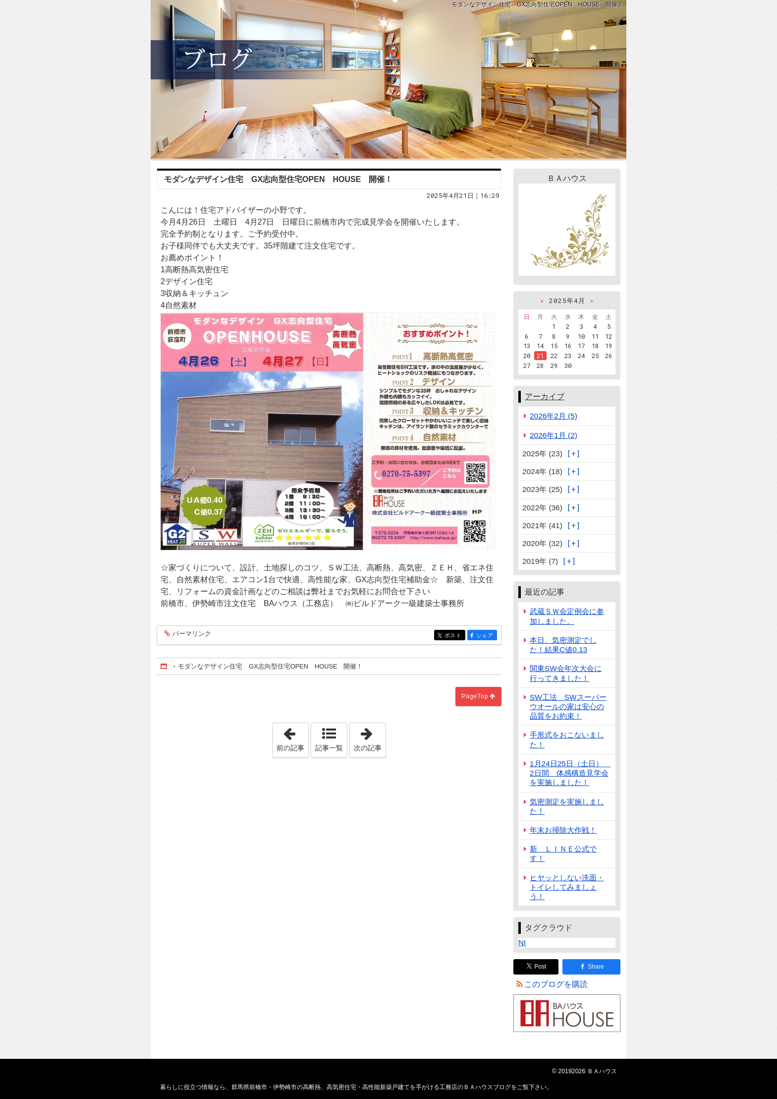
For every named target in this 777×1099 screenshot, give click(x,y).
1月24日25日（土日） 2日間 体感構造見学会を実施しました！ (570, 773)
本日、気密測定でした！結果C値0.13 (563, 645)
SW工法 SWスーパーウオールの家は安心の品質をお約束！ (568, 706)
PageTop (474, 696)
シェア (486, 635)
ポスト (454, 635)
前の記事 (292, 737)
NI (522, 942)
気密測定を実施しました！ (567, 806)
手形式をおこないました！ (567, 739)
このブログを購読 (556, 984)
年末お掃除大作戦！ (563, 830)
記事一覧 (329, 748)
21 (540, 356)
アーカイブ (544, 396)
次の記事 (370, 737)
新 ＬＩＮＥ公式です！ (563, 853)
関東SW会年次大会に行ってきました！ (566, 673)
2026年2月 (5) (553, 416)
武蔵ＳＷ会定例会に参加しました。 (567, 616)
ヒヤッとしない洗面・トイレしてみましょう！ (567, 887)
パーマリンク (191, 634)
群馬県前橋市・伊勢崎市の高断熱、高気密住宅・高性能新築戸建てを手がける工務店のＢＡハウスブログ (388, 79)
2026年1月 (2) (553, 435)
